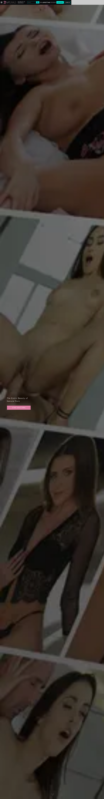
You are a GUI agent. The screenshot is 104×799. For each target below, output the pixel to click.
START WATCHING (19, 407)
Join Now (60, 2)
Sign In (67, 2)
